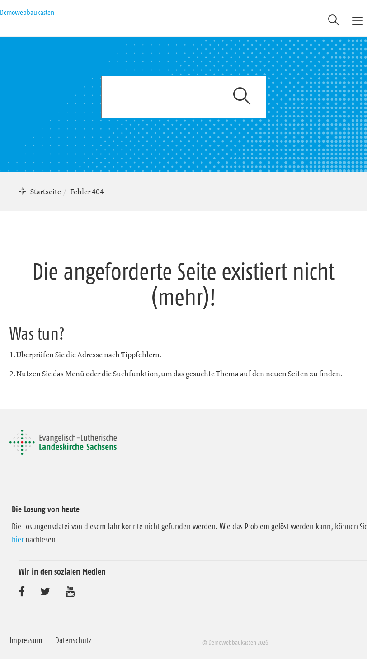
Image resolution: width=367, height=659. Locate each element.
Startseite (45, 191)
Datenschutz (73, 640)
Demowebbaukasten (27, 12)
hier (18, 540)
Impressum (25, 640)
